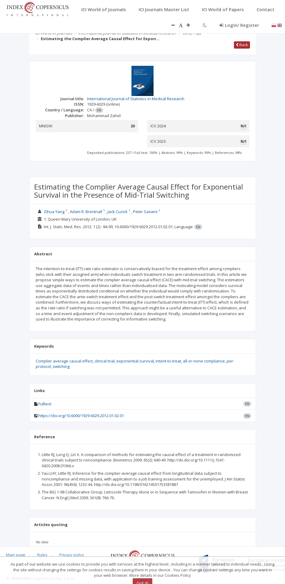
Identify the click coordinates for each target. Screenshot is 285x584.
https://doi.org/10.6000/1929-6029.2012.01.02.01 (81, 415)
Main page (15, 554)
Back (242, 44)
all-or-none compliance (204, 361)
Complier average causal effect (64, 361)
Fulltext (44, 404)
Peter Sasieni (145, 211)
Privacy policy (71, 554)
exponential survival (135, 361)
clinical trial (105, 361)
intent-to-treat (168, 361)
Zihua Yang (54, 211)
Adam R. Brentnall (86, 211)
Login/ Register (239, 25)
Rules (42, 554)
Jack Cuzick (118, 211)
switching (61, 366)
